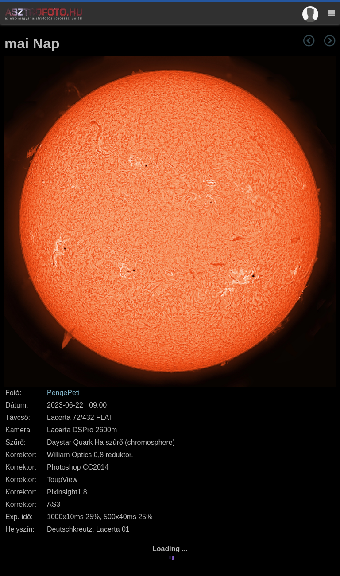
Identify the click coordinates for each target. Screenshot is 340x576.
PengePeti (63, 392)
